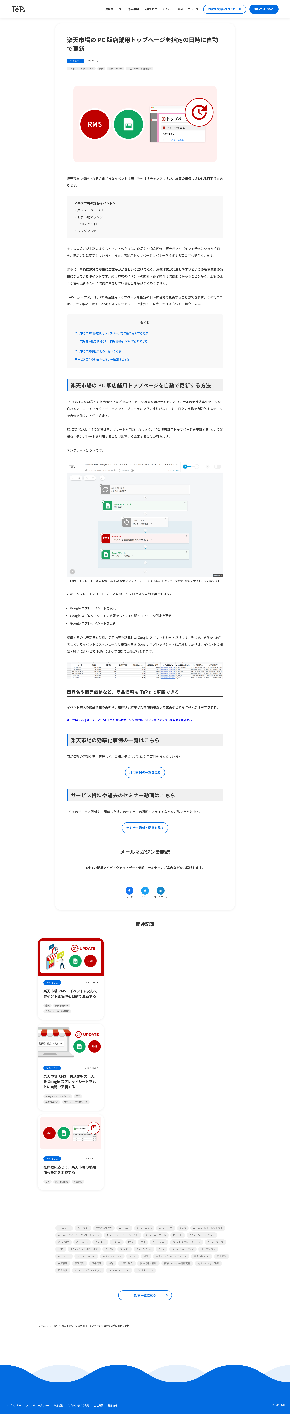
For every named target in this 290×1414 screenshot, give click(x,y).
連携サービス (113, 9)
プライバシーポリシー (37, 1405)
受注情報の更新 (148, 1263)
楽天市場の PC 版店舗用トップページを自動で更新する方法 (111, 333)
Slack (161, 1249)
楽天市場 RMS (115, 68)
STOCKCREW (104, 1228)
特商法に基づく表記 (78, 1405)
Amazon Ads (144, 1228)
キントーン (64, 1256)
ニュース (193, 9)
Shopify (124, 1249)
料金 (180, 9)
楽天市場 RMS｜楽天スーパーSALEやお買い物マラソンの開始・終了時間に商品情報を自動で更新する (129, 720)
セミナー (167, 9)
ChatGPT (63, 1242)
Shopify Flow (143, 1249)
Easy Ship (82, 1228)
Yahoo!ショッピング (183, 1249)
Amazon (124, 1228)
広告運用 (62, 1270)
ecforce (117, 1242)
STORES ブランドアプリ (88, 1270)
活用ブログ (150, 9)
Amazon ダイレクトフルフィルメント (78, 1235)
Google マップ (215, 1242)
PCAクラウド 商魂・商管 (84, 1249)
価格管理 (96, 1263)
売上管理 (221, 1256)
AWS (183, 1228)
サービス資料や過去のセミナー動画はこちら (102, 359)
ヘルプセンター (13, 1405)
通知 (111, 1263)
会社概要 (98, 1405)
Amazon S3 (165, 1228)
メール (132, 1256)
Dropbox (100, 1242)
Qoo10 (109, 1249)
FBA (130, 1242)
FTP (143, 1242)
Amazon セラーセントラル (208, 1228)
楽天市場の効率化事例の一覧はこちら (98, 351)
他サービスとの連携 (208, 1263)
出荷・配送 (127, 1263)
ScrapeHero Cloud (119, 1270)
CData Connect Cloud (202, 1235)
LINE (60, 1249)
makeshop (64, 1228)
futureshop (159, 1242)
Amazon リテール (156, 1235)
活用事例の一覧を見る (145, 772)
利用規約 (58, 1405)
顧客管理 (79, 1263)
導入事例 (133, 9)
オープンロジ (208, 1249)
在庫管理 (62, 1263)
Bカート (177, 1235)
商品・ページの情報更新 (139, 68)
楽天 (101, 68)
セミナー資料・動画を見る (145, 827)
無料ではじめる (264, 9)
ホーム (42, 1325)
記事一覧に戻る (151, 1295)
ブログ (53, 1325)
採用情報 (112, 1405)
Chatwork (82, 1242)
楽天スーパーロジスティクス (171, 1256)
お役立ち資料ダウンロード (224, 9)
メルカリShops (145, 1270)
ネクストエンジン (112, 1256)
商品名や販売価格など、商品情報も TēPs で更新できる (114, 341)
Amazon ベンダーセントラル (122, 1235)
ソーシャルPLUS (86, 1256)
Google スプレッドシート (81, 68)
